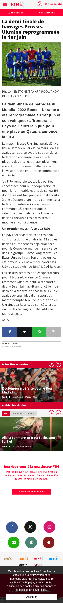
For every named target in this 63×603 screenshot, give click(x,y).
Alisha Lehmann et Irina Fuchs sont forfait (28, 439)
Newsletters (13, 542)
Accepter (31, 596)
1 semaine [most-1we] (18, 413)
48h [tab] (5, 413)
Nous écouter (55, 4)
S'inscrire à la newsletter (31, 491)
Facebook (12, 527)
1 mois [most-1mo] (31, 413)
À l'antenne (47, 12)
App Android (48, 542)
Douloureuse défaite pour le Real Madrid (27, 390)
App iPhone (31, 542)
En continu (16, 12)
